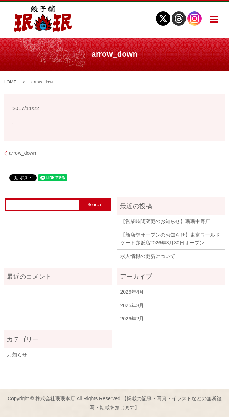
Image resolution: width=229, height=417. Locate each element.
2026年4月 (132, 292)
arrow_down (22, 153)
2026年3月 (132, 305)
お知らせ (17, 354)
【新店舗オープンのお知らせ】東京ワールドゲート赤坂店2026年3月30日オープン (170, 239)
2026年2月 (132, 318)
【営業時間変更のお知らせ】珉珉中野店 (165, 221)
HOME (10, 81)
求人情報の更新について (147, 256)
